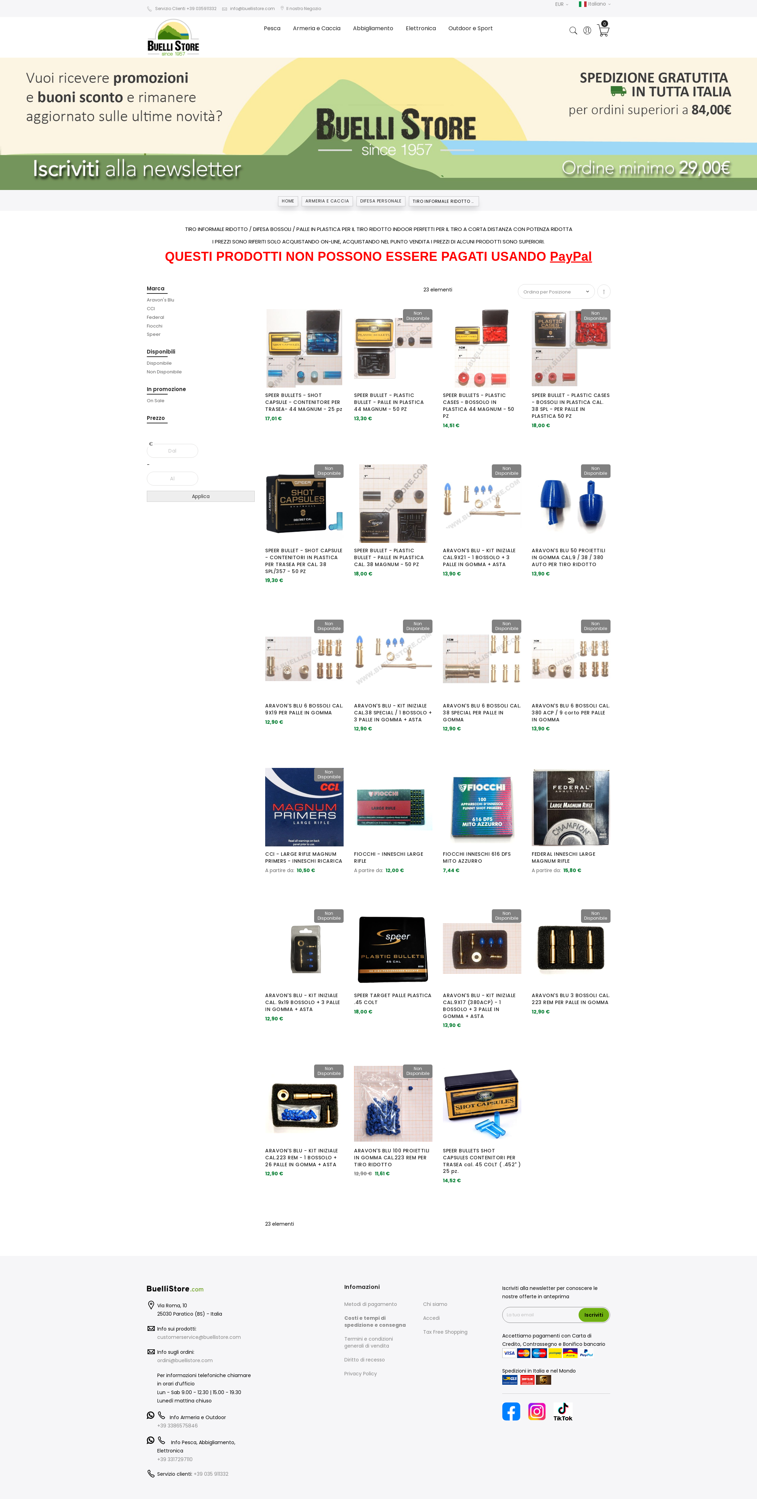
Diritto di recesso (364, 1359)
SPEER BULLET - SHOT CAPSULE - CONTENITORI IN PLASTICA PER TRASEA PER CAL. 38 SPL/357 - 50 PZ (304, 560)
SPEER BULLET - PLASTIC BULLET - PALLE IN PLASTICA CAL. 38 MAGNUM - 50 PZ (389, 557)
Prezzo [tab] (156, 418)
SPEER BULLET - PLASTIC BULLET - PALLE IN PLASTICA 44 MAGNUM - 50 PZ (389, 402)
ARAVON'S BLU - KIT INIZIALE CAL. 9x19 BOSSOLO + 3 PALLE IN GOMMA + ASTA (302, 1002)
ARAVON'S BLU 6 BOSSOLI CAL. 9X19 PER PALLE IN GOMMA (304, 709)
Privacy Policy (360, 1373)
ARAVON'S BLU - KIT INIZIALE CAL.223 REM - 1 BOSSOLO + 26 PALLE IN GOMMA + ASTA (301, 1157)
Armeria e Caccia (327, 201)
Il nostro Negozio (300, 8)
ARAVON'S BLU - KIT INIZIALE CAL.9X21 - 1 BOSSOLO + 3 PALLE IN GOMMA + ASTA (479, 557)
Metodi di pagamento (370, 1304)
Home (288, 201)
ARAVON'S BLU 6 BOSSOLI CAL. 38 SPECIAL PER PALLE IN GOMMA (482, 712)
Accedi (431, 1318)
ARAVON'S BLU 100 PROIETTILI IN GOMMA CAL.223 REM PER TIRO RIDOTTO (392, 1157)
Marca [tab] (156, 288)
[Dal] (173, 451)
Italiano (595, 4)
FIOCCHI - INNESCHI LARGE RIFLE (388, 857)
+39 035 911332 (211, 1474)
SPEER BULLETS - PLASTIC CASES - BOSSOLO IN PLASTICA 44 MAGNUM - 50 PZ (478, 405)
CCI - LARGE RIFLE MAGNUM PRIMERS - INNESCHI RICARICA (304, 857)
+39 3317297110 (175, 1459)
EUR (561, 4)
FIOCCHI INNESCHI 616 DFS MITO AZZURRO (477, 857)
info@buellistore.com (248, 8)
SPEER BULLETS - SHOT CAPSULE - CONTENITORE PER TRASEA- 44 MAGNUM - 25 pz (304, 402)
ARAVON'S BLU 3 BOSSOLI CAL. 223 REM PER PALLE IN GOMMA (571, 999)
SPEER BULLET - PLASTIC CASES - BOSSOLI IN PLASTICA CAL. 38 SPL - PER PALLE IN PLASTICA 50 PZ (570, 405)
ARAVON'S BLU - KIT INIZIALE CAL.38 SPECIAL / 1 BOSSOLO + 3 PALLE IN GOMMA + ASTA (393, 712)
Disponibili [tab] (161, 351)
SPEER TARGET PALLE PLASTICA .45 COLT (393, 999)
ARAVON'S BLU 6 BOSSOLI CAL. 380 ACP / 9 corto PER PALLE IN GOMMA (571, 712)
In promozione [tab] (166, 389)
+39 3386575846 (177, 1425)
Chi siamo (435, 1304)
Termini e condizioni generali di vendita (368, 1342)
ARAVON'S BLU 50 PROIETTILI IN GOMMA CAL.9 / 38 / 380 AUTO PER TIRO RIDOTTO (568, 557)
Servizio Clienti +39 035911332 (182, 8)
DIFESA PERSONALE (381, 201)
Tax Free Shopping (445, 1331)
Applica (201, 496)
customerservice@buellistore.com (199, 1337)
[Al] (173, 479)
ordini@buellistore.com (185, 1360)
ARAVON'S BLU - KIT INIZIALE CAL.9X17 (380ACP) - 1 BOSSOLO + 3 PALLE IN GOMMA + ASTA (479, 1005)
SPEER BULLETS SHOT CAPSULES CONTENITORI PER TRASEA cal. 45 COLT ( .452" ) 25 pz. (482, 1161)
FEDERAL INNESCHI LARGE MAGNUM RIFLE (563, 857)
